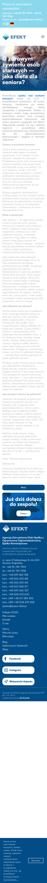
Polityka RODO (10, 612)
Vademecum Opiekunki (15, 645)
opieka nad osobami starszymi (23, 97)
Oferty (5, 628)
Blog (4, 641)
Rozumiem (35, 860)
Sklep (5, 649)
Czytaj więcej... (11, 879)
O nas (5, 623)
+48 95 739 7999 (22, 13)
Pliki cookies (8, 615)
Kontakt (6, 619)
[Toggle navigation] (43, 37)
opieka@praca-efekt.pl (30, 19)
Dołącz (23, 513)
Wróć (23, 487)
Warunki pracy (10, 632)
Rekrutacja (8, 636)
